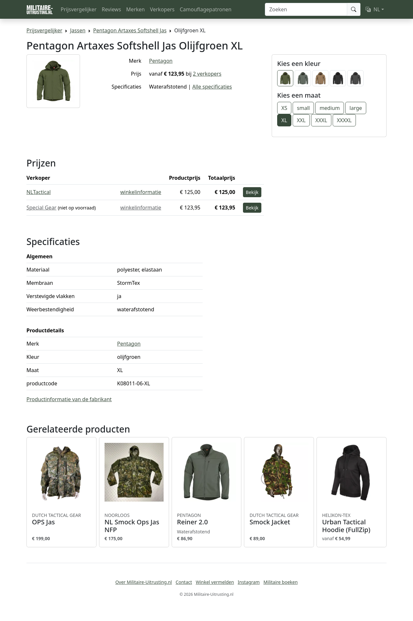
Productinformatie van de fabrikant (69, 399)
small (303, 108)
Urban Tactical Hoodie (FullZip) (351, 523)
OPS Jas (61, 519)
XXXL (321, 120)
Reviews (111, 9)
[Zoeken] (306, 9)
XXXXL (344, 120)
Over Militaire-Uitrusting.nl (143, 582)
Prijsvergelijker (78, 9)
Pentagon (161, 60)
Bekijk (252, 192)
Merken (135, 9)
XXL (301, 120)
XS (284, 108)
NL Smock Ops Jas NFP (134, 523)
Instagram (249, 582)
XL (284, 120)
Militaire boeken (280, 582)
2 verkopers (207, 73)
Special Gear (41, 207)
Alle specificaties (212, 86)
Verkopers (162, 9)
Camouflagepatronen (205, 9)
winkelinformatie (140, 192)
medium (329, 108)
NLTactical (38, 192)
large (355, 108)
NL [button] (373, 9)
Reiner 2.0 (206, 519)
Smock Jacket (278, 519)
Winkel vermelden (215, 582)
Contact (184, 582)
